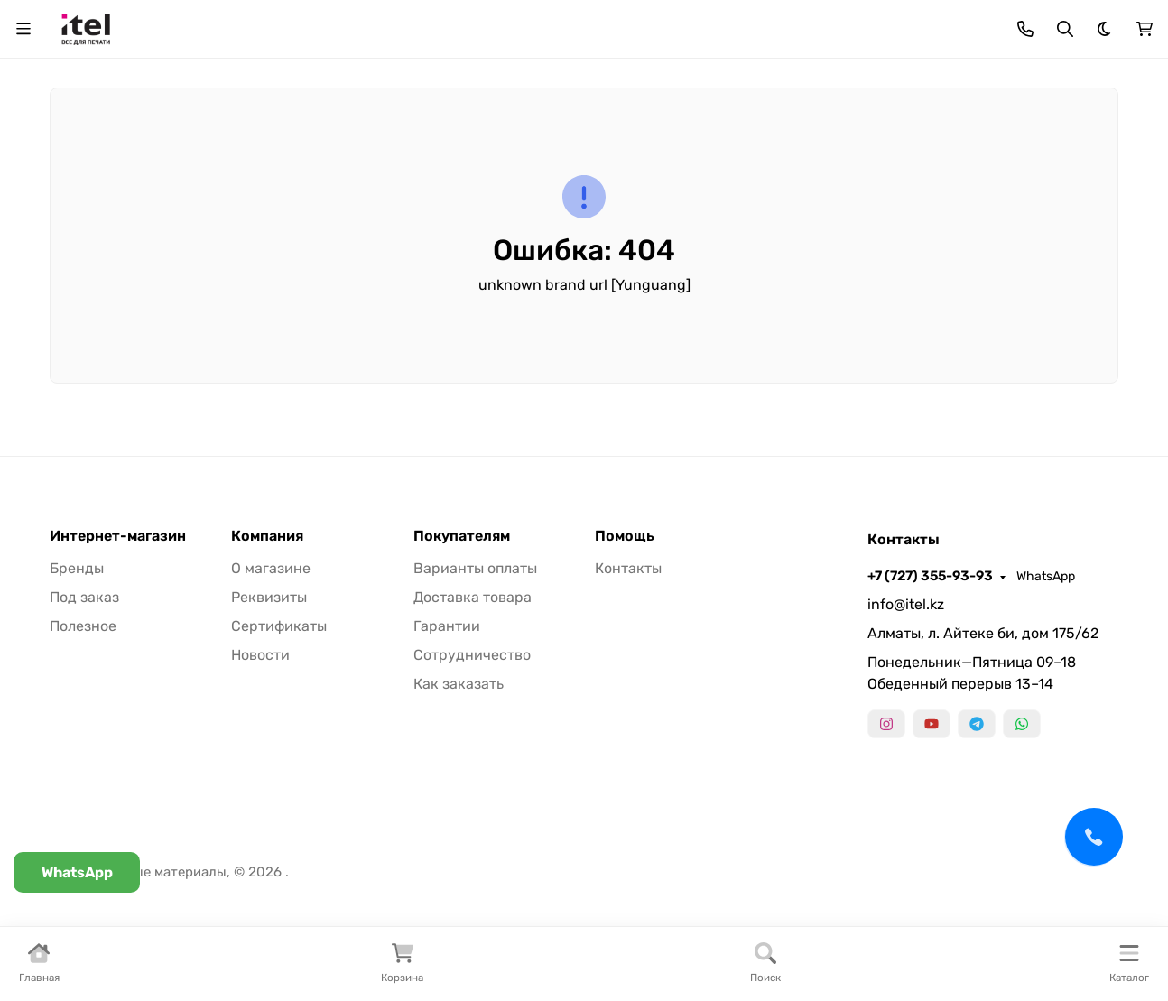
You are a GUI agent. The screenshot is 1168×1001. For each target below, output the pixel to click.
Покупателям (461, 536)
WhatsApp (1045, 576)
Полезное (83, 626)
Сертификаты (279, 626)
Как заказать (458, 683)
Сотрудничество (472, 654)
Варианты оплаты (475, 568)
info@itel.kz (905, 604)
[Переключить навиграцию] (23, 28)
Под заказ (84, 597)
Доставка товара (472, 597)
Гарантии (446, 626)
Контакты (628, 568)
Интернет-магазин (118, 536)
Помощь (624, 536)
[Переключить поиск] (1065, 28)
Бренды (77, 568)
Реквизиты (269, 597)
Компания (267, 536)
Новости (260, 654)
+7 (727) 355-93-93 (930, 576)
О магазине (271, 568)
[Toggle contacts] (1025, 28)
